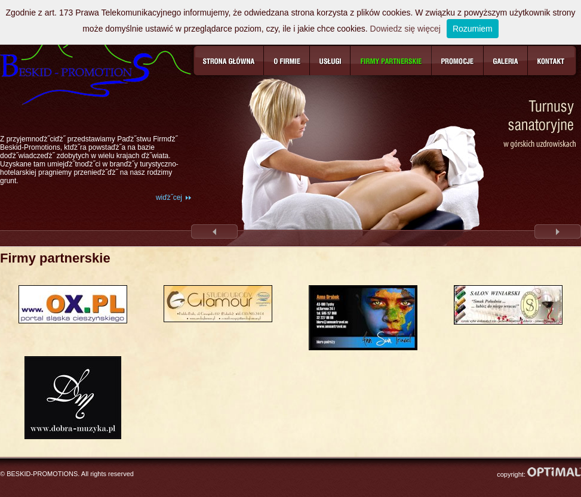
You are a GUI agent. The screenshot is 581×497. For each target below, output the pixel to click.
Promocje (458, 60)
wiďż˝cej (169, 197)
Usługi (330, 60)
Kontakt (552, 60)
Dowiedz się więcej (405, 28)
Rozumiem (473, 28)
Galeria (506, 60)
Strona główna (228, 60)
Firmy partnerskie (391, 60)
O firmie (287, 60)
